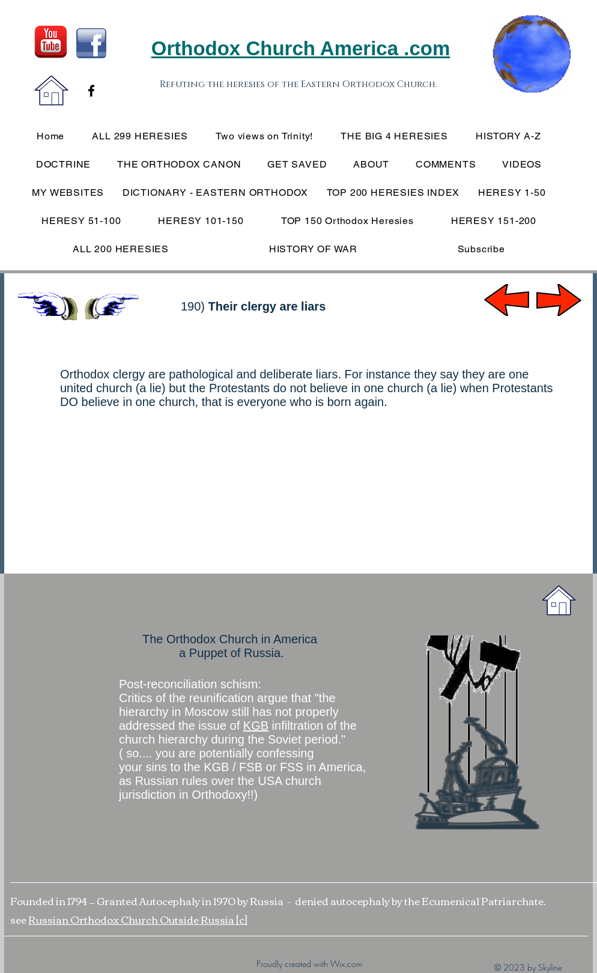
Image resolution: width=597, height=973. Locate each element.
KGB (255, 725)
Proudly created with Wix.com (309, 963)
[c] (241, 919)
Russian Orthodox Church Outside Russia (132, 919)
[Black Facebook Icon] (91, 91)
